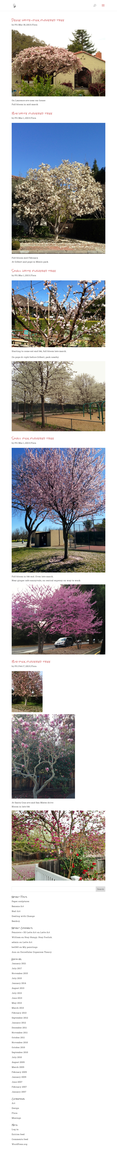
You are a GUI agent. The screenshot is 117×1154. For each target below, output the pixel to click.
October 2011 (18, 1037)
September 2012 (20, 1017)
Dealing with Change (23, 916)
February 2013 (19, 1012)
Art (13, 1103)
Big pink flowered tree (31, 661)
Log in (15, 1129)
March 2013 (18, 1007)
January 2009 (19, 1077)
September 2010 (20, 1052)
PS (16, 24)
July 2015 (17, 978)
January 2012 (19, 1022)
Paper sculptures (20, 901)
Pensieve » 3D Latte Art (24, 932)
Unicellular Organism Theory (36, 952)
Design (15, 1108)
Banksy (16, 921)
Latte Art (45, 932)
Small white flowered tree (34, 271)
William (16, 937)
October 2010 (18, 1047)
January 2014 (19, 983)
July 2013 (17, 993)
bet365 (15, 947)
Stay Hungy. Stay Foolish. (38, 937)
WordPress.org (19, 1144)
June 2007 (17, 1082)
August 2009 (18, 1062)
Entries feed (18, 1134)
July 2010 (17, 1057)
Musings (16, 1118)
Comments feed (20, 1139)
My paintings (30, 947)
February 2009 (19, 1072)
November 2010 (20, 1042)
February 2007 (19, 1086)
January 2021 (19, 963)
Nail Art (16, 911)
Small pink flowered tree (33, 438)
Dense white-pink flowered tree (38, 20)
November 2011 (20, 1032)
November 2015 (20, 973)
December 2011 (19, 1027)
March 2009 (18, 1067)
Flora (34, 24)
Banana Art (18, 906)
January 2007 (19, 1091)
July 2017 (17, 968)
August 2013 (18, 988)
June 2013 (17, 998)
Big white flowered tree (32, 113)
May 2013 (17, 1003)
